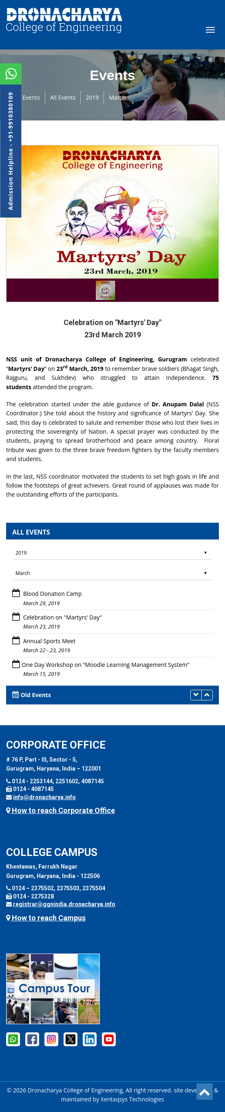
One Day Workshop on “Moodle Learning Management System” (105, 665)
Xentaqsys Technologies (132, 1099)
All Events (62, 97)
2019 (92, 97)
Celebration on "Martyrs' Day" (62, 617)
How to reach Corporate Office (60, 810)
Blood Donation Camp (52, 593)
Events (31, 97)
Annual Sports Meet (48, 641)
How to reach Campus (46, 918)
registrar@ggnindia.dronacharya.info (64, 904)
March (117, 97)
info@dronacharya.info (44, 797)
